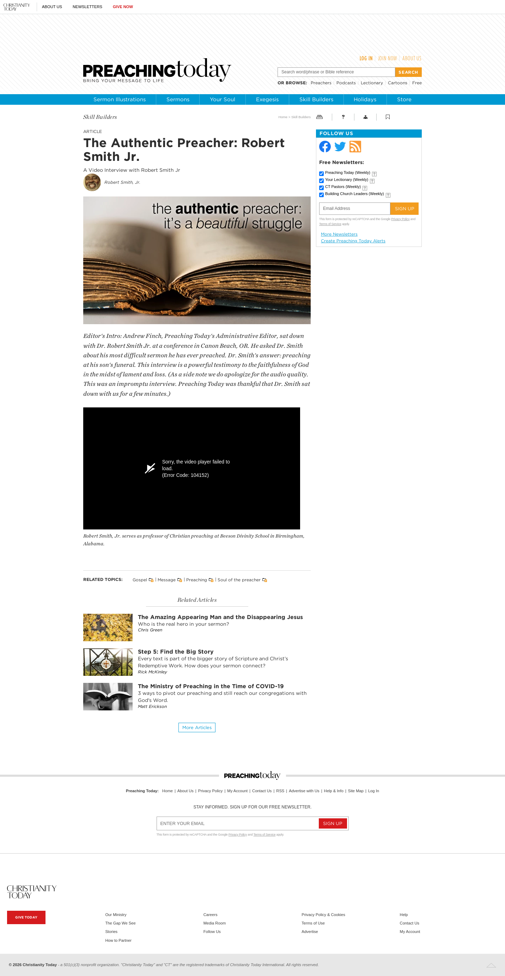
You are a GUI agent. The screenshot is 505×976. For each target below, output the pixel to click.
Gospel (140, 579)
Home (283, 117)
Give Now (123, 7)
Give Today (26, 917)
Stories (111, 931)
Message (167, 579)
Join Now (387, 58)
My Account (237, 791)
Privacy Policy (400, 219)
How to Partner (118, 940)
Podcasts (346, 82)
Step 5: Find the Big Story (176, 651)
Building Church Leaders (354, 194)
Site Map (356, 791)
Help (404, 915)
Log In (366, 58)
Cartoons (397, 82)
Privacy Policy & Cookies (323, 915)
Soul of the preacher (239, 579)
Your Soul (222, 99)
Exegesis (267, 99)
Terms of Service (330, 224)
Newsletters (87, 7)
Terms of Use (313, 923)
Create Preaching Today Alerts (353, 240)
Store (404, 99)
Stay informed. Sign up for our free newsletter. (252, 807)
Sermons (177, 99)
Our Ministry (115, 915)
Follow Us (212, 931)
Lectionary (372, 82)
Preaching (196, 579)
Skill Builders (316, 99)
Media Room (214, 923)
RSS (280, 791)
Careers (210, 915)
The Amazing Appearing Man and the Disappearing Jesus (220, 617)
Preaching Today (347, 172)
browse (296, 82)
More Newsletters (339, 234)
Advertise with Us (304, 791)
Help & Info (333, 791)
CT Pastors (343, 186)
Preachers (321, 82)
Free (417, 82)
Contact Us (262, 791)
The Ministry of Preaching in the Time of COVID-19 (211, 686)
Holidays (365, 99)
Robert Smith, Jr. (122, 182)
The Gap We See (120, 923)
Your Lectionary (346, 179)
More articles (197, 727)
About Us (52, 7)
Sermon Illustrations (119, 99)
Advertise (310, 931)
